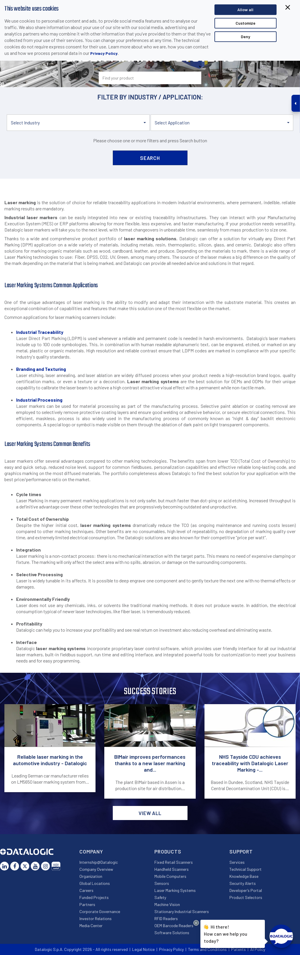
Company (91, 851)
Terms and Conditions (207, 949)
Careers (86, 890)
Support (241, 851)
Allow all (245, 9)
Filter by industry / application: (150, 97)
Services (237, 862)
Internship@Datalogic (98, 862)
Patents (238, 949)
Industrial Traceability (39, 332)
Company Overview (96, 869)
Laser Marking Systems (175, 890)
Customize (245, 23)
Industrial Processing (39, 400)
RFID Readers (166, 918)
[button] (78, 122)
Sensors (161, 883)
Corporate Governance (99, 911)
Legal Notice (143, 949)
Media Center (91, 925)
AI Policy (257, 949)
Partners (87, 904)
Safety (160, 897)
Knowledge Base (243, 876)
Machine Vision (167, 904)
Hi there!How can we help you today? (224, 933)
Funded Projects (94, 897)
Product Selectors (245, 897)
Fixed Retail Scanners (173, 862)
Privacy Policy (103, 53)
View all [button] (150, 813)
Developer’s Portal (245, 890)
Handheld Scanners (171, 869)
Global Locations (94, 883)
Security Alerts (242, 883)
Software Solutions (171, 932)
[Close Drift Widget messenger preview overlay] (196, 923)
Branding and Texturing (41, 369)
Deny (245, 36)
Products (167, 851)
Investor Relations (95, 918)
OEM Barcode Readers (173, 925)
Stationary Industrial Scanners (181, 911)
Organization (90, 876)
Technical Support (245, 869)
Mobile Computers (170, 876)
